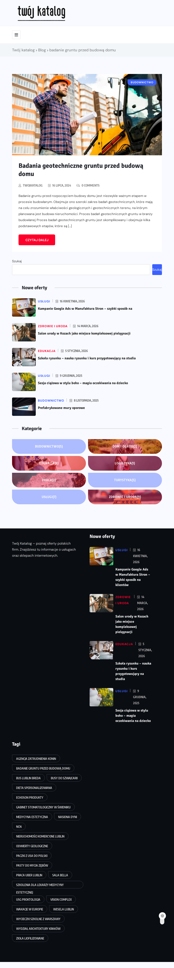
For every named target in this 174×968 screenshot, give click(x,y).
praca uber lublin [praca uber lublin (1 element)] (29, 875)
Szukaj (17, 261)
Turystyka (125, 480)
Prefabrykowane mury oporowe (61, 408)
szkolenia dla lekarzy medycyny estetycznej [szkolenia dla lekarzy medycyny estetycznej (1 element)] (40, 885)
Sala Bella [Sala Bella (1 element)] (60, 875)
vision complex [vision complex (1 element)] (61, 899)
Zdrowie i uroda (125, 497)
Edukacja (49, 463)
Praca (49, 480)
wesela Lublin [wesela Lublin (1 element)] (63, 909)
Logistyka (125, 463)
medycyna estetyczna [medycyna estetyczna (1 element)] (32, 817)
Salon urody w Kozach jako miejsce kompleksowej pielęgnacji (84, 333)
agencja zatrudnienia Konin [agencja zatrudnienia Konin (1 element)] (36, 759)
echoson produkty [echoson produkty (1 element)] (29, 797)
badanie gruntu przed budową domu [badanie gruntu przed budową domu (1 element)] (43, 768)
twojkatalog (33, 185)
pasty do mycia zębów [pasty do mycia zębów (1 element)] (32, 865)
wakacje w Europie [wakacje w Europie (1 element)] (29, 909)
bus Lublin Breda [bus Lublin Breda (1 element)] (28, 778)
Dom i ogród (125, 446)
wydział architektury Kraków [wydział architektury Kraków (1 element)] (38, 928)
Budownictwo (49, 446)
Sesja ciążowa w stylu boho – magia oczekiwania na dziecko (83, 383)
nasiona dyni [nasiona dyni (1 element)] (67, 817)
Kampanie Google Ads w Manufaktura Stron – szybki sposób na (85, 308)
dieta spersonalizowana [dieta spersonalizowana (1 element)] (34, 788)
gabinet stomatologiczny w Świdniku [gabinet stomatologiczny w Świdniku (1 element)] (43, 807)
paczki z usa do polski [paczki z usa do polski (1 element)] (31, 856)
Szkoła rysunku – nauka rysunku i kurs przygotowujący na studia (87, 358)
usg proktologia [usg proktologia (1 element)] (28, 899)
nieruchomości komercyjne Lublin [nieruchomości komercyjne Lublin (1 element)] (40, 836)
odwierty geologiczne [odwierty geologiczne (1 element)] (32, 846)
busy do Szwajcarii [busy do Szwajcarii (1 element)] (64, 778)
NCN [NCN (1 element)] (19, 826)
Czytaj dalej (36, 240)
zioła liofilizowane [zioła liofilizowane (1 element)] (30, 938)
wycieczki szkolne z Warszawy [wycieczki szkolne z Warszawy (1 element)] (38, 919)
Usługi (49, 497)
